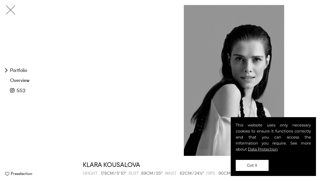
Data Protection (263, 149)
